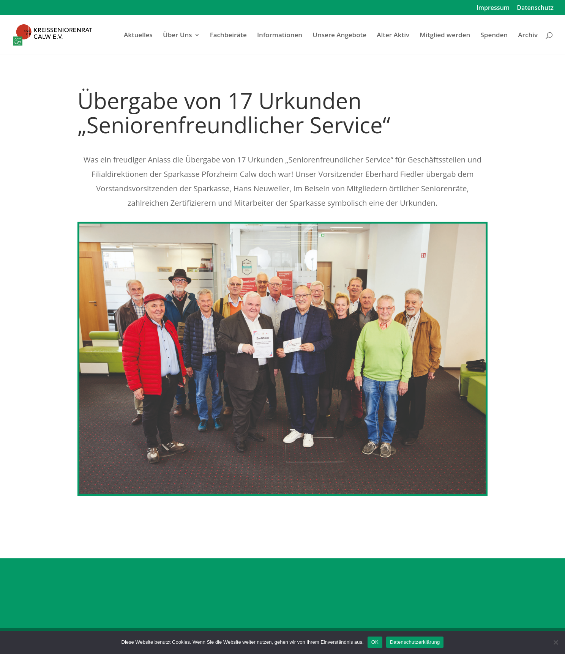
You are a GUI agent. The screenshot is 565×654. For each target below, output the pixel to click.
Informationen (279, 35)
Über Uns (177, 35)
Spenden (494, 35)
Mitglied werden (445, 35)
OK (375, 642)
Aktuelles (138, 35)
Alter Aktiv (393, 35)
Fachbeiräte (228, 35)
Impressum (493, 8)
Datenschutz (535, 8)
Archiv (528, 35)
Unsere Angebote (339, 35)
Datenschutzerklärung (415, 642)
